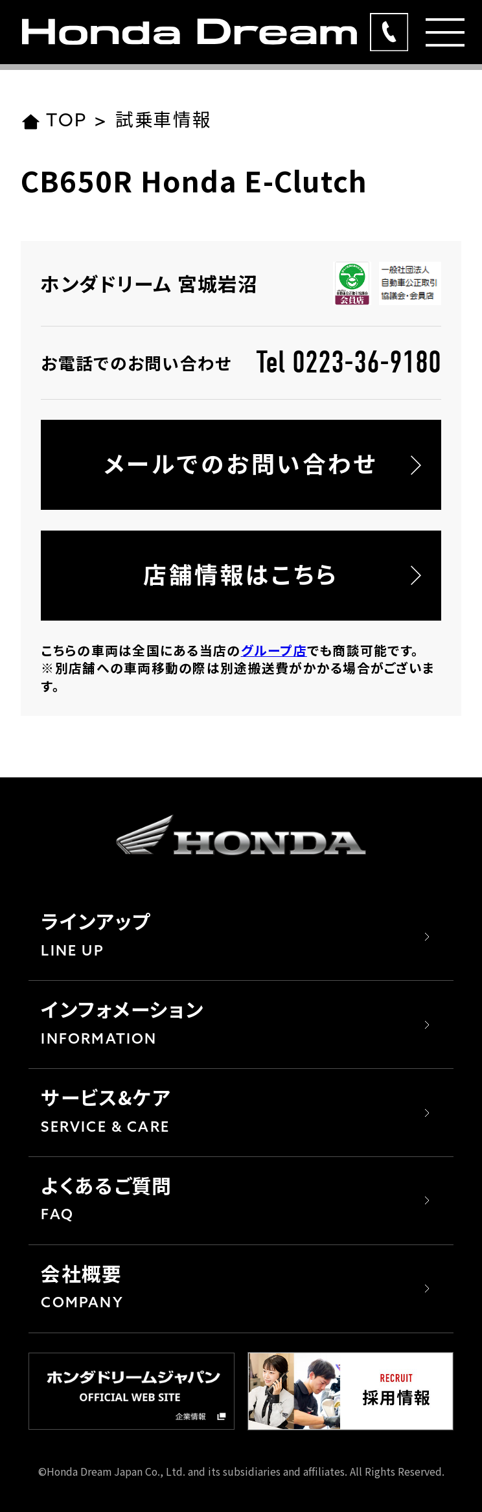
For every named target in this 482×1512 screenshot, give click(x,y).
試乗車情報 (163, 122)
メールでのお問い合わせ (241, 462)
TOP (54, 121)
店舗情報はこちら (241, 573)
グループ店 (274, 650)
